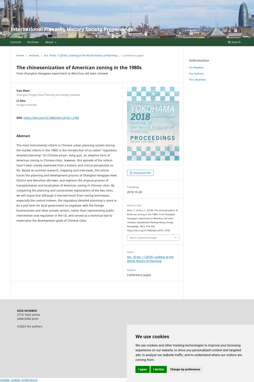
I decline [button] (158, 369)
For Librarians (197, 79)
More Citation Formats (143, 237)
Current (15, 42)
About (49, 42)
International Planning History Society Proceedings (71, 29)
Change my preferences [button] (185, 369)
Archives (33, 42)
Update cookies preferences (19, 380)
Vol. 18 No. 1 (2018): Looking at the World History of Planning (80, 55)
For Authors (196, 73)
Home (20, 55)
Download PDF (142, 173)
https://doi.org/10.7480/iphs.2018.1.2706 (51, 118)
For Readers (196, 67)
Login (240, 3)
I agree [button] (142, 369)
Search (234, 42)
